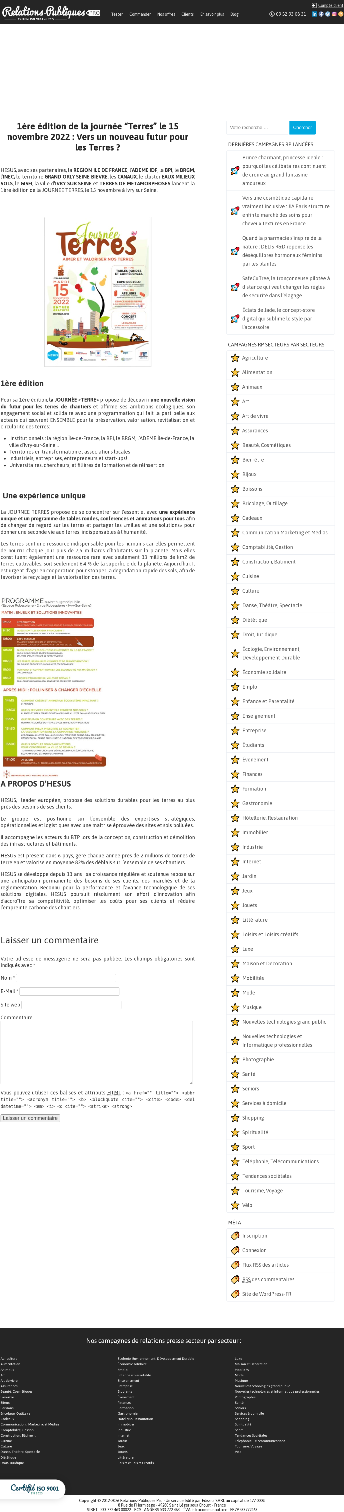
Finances (252, 774)
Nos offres (166, 14)
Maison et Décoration (267, 963)
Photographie (258, 1059)
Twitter (327, 14)
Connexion (254, 1250)
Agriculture (255, 358)
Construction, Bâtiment (269, 562)
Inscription (254, 1236)
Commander (140, 14)
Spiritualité (255, 1132)
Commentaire (17, 1017)
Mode (248, 993)
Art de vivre (255, 416)
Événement (255, 760)
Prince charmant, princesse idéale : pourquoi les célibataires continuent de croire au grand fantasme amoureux (284, 170)
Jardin (249, 876)
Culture (250, 591)
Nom (8, 978)
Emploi (250, 687)
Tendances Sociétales (251, 1435)
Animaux (252, 387)
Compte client (330, 5)
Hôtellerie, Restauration (270, 818)
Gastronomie (257, 803)
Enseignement (258, 716)
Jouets (249, 905)
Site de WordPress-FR (266, 1294)
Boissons (252, 489)
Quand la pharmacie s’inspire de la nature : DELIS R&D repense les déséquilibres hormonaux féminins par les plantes (282, 251)
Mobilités (253, 978)
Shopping (253, 1118)
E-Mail (9, 991)
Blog (234, 14)
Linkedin (314, 14)
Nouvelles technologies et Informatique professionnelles (277, 1040)
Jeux (247, 891)
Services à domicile (264, 1103)
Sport (248, 1147)
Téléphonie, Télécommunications (280, 1161)
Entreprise (254, 730)
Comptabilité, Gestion (267, 547)
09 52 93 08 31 (291, 14)
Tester (117, 14)
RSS (340, 14)
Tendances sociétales (267, 1176)
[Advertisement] (172, 67)
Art (245, 401)
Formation (254, 789)
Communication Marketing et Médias (285, 533)
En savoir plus (212, 14)
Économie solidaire (264, 672)
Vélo (247, 1205)
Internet (251, 862)
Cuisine (250, 576)
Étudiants (253, 745)
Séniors (250, 1089)
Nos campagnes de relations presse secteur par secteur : (163, 1340)
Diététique (254, 620)
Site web (10, 1005)
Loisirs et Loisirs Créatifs (136, 1463)
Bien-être (253, 460)
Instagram (334, 14)
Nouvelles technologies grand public (284, 1022)
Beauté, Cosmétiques (266, 445)
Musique (252, 1007)
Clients (187, 14)
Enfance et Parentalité (268, 701)
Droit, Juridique (259, 634)
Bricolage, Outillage (265, 503)
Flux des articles (265, 1265)
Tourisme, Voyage (262, 1191)
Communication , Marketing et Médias (30, 1424)
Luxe (247, 949)
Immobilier (255, 832)
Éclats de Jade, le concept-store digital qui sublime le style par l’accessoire (278, 318)
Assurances (255, 431)
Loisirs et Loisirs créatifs (270, 934)
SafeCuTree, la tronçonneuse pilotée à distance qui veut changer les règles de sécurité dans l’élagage (286, 286)
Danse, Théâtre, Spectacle (272, 605)
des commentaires (268, 1279)
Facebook (321, 14)
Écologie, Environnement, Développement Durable (271, 653)
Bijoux (249, 474)
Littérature (255, 920)
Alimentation (257, 372)
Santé (248, 1074)
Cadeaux (252, 518)
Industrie (252, 847)
